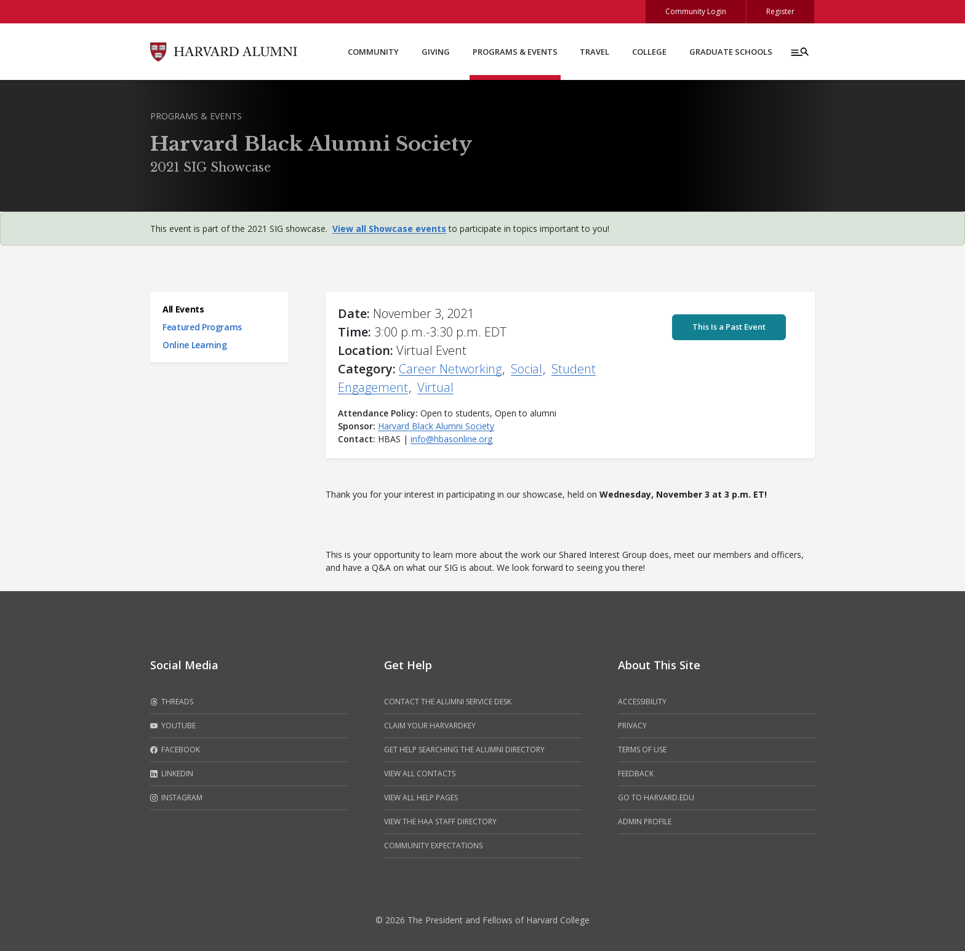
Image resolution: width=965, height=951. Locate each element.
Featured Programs (202, 327)
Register (780, 11)
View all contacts (419, 773)
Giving (436, 51)
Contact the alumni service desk (447, 701)
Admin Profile (644, 821)
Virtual (435, 387)
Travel (594, 51)
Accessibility (642, 701)
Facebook (175, 749)
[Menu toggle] (799, 51)
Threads (171, 701)
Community (373, 51)
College (649, 51)
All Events (183, 309)
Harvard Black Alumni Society (436, 426)
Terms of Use (642, 749)
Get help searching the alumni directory (464, 749)
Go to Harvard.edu (656, 797)
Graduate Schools (730, 51)
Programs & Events (515, 51)
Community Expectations (433, 845)
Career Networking (450, 368)
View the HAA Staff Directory (440, 821)
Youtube (173, 725)
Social (526, 368)
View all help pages (421, 797)
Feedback (636, 773)
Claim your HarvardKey (430, 725)
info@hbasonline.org (451, 439)
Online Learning (194, 345)
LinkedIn (171, 773)
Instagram (176, 797)
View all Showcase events (389, 228)
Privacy (632, 725)
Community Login (695, 11)
